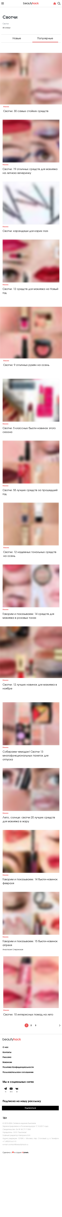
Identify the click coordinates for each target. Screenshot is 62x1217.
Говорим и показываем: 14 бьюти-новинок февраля (30, 936)
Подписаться (30, 1168)
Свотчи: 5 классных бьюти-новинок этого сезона (29, 452)
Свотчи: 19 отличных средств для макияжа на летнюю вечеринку (30, 176)
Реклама (7, 1117)
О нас (5, 1107)
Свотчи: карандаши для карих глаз (25, 242)
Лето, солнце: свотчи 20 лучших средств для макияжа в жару (29, 868)
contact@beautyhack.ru (18, 1204)
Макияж (6, 107)
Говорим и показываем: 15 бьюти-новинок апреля (30, 1003)
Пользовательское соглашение (18, 1132)
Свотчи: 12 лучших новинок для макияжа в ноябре (30, 725)
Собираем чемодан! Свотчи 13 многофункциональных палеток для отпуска (25, 799)
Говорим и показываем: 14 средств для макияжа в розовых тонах (28, 654)
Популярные (45, 38)
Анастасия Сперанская (13, 1009)
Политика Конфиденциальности (18, 1127)
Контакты (7, 1112)
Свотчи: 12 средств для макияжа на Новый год (30, 307)
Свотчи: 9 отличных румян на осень (26, 381)
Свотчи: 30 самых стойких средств (25, 111)
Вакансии (7, 1122)
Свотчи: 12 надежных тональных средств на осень (29, 587)
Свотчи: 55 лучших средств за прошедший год (30, 519)
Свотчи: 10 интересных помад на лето (28, 1074)
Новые (17, 38)
